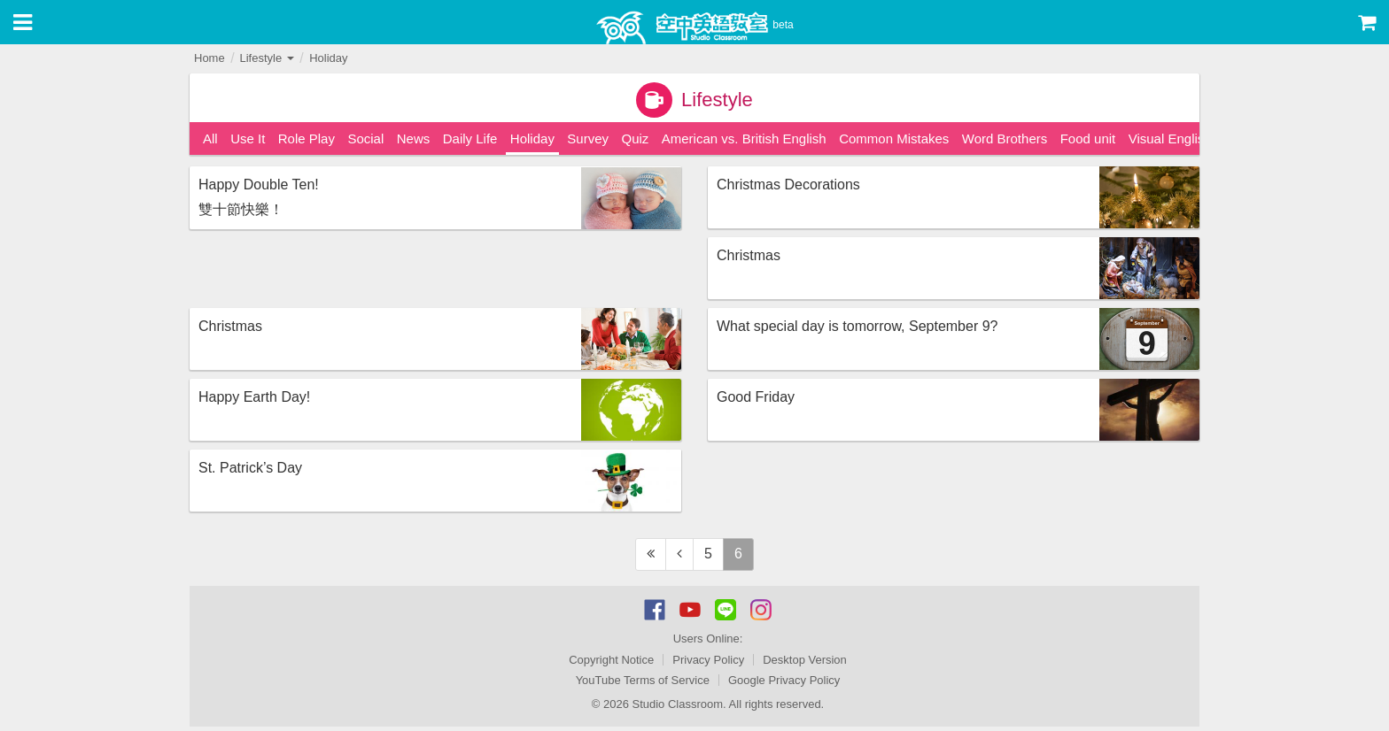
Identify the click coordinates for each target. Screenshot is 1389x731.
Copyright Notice (611, 660)
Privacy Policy (708, 660)
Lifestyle (266, 58)
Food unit (1088, 138)
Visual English (1170, 138)
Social (365, 138)
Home (209, 58)
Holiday (328, 58)
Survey (588, 138)
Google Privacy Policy (784, 680)
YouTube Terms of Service (643, 680)
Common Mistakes (894, 138)
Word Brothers (1004, 138)
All (210, 138)
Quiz (634, 138)
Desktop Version (805, 660)
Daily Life (470, 138)
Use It (247, 138)
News (414, 138)
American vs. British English (744, 138)
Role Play (306, 138)
